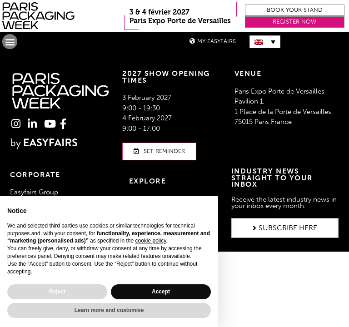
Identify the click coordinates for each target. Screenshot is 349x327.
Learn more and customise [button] (109, 310)
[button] (295, 10)
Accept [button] (161, 291)
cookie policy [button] (150, 241)
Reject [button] (57, 291)
